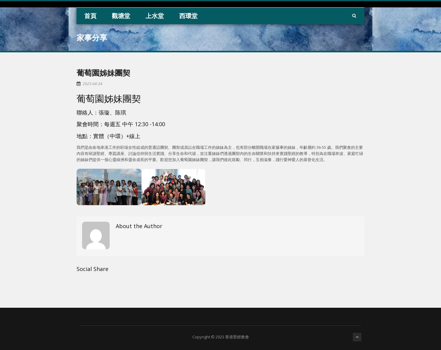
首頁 (90, 16)
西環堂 (188, 16)
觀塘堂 (121, 16)
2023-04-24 (92, 83)
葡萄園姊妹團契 (103, 72)
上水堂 (154, 16)
